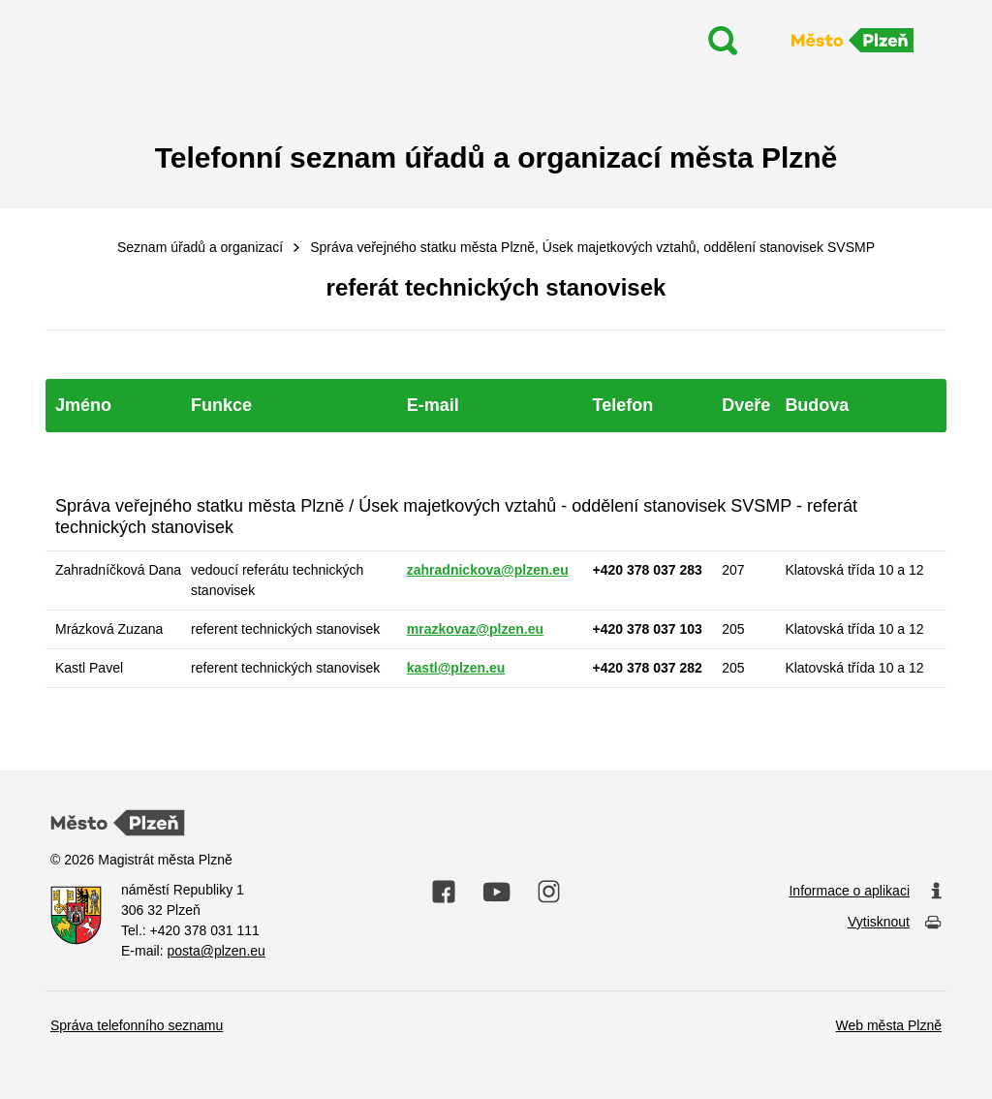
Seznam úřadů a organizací (200, 247)
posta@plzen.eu (215, 950)
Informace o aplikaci (865, 891)
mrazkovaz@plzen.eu (475, 629)
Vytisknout (895, 923)
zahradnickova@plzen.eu (488, 570)
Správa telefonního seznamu (136, 1025)
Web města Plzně (889, 1025)
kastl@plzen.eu (456, 667)
